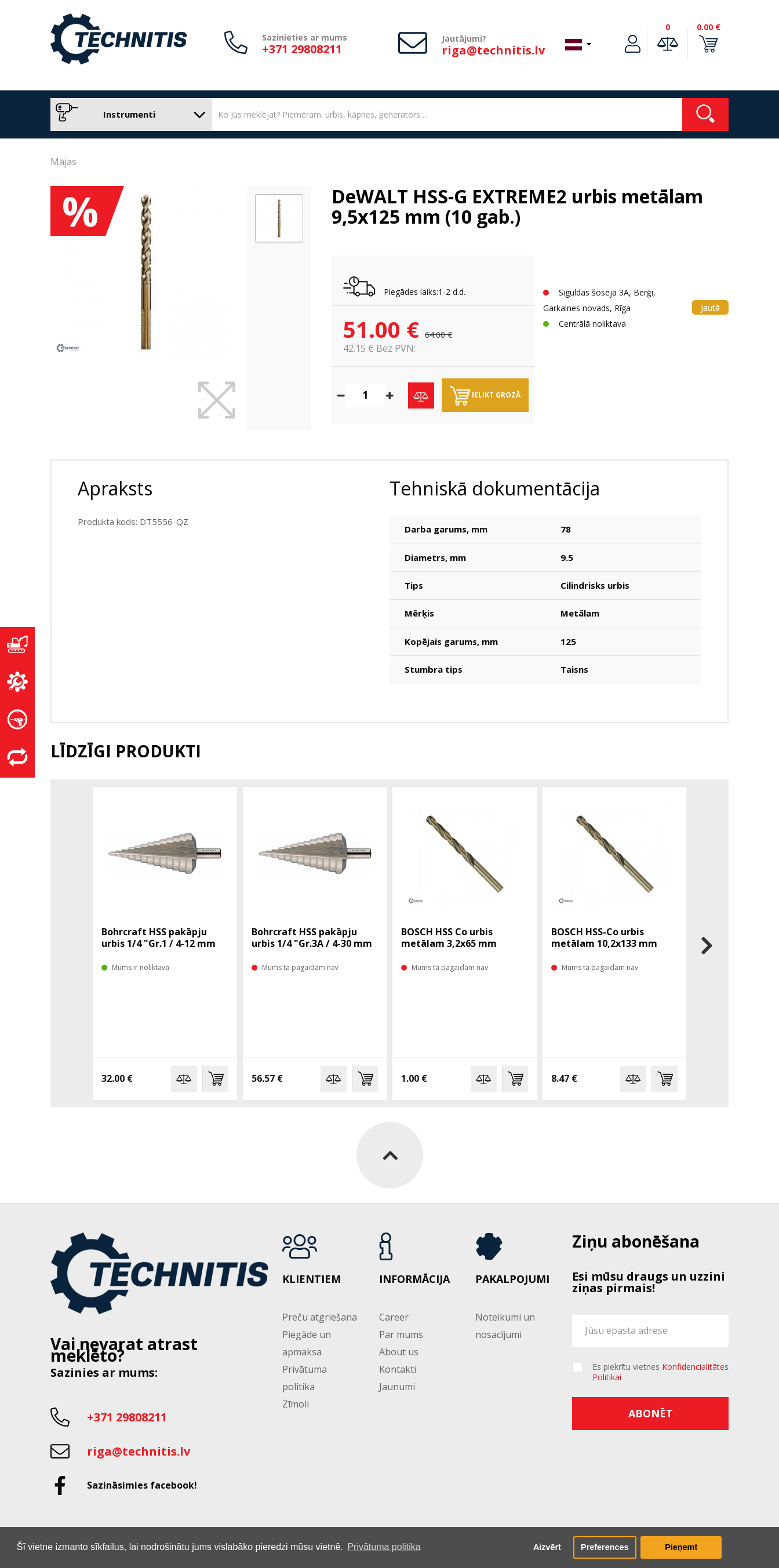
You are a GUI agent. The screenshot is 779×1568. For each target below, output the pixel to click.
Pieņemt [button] (681, 1547)
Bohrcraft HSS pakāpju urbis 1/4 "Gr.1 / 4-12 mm (158, 937)
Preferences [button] (604, 1547)
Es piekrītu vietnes (660, 1372)
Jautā (710, 307)
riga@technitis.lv (493, 50)
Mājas (63, 161)
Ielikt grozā (485, 396)
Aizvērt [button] (547, 1547)
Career (394, 1317)
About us (398, 1351)
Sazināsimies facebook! (142, 1485)
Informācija (414, 1279)
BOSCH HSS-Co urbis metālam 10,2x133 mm (604, 937)
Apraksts (115, 488)
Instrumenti (128, 114)
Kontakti (397, 1369)
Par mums (401, 1334)
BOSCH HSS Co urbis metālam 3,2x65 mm (449, 937)
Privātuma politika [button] (383, 1547)
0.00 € (708, 26)
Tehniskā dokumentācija (495, 488)
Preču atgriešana (319, 1317)
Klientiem (311, 1279)
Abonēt (650, 1413)
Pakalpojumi (512, 1279)
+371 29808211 (302, 49)
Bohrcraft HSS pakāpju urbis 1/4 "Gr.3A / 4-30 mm (312, 937)
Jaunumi (397, 1386)
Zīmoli (295, 1404)
